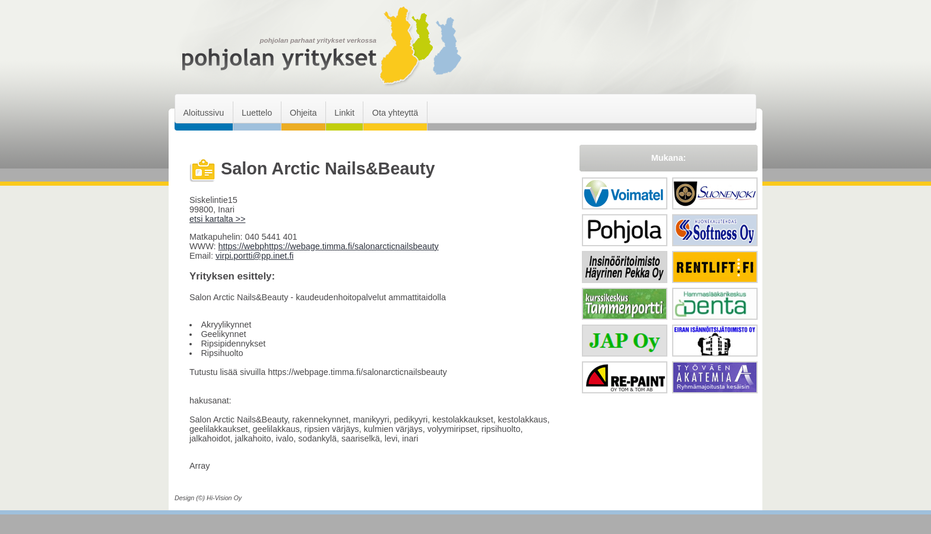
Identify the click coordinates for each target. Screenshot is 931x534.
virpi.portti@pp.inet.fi (254, 255)
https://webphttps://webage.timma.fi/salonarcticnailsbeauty (328, 246)
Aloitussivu (203, 112)
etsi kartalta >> (217, 219)
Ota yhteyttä (395, 112)
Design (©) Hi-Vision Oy (208, 497)
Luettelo (257, 112)
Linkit (344, 112)
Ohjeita (303, 112)
